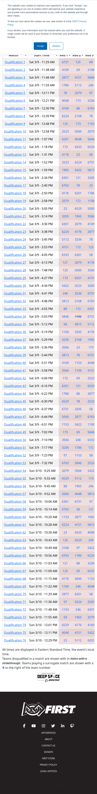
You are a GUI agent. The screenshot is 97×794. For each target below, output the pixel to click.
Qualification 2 (15, 70)
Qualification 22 (15, 224)
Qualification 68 (15, 579)
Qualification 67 (15, 571)
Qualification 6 (15, 101)
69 (78, 70)
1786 (65, 85)
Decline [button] (56, 46)
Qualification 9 (15, 124)
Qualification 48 (15, 424)
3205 (91, 178)
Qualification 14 (15, 162)
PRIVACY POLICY (48, 764)
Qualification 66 (15, 563)
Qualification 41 (15, 370)
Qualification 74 (15, 625)
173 (78, 101)
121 (78, 178)
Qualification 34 (15, 316)
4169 (65, 70)
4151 (78, 77)
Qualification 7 (15, 108)
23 (78, 155)
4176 (65, 155)
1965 (65, 170)
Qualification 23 (15, 232)
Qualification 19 (15, 201)
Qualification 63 (15, 540)
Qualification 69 (15, 586)
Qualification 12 (15, 147)
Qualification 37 (15, 340)
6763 (91, 108)
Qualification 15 (15, 170)
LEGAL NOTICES (48, 771)
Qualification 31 (15, 293)
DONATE (48, 752)
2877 (65, 77)
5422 (78, 170)
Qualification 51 (15, 448)
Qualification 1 (15, 62)
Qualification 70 (15, 594)
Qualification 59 (15, 509)
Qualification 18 (15, 193)
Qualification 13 (15, 155)
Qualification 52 (15, 455)
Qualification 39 (15, 355)
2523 (65, 131)
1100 (91, 201)
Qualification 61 (15, 525)
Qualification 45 (15, 401)
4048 (65, 101)
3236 (91, 101)
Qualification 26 (15, 255)
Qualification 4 (15, 85)
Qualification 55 (15, 478)
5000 (78, 131)
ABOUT (48, 739)
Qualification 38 (15, 347)
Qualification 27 (15, 262)
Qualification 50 (15, 440)
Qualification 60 (15, 517)
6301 (65, 178)
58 (91, 255)
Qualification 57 (15, 494)
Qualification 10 (15, 131)
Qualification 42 (15, 378)
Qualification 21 (15, 216)
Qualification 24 (15, 239)
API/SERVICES (48, 732)
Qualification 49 (15, 432)
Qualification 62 (15, 532)
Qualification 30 (15, 286)
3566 (91, 216)
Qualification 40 (15, 363)
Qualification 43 (15, 386)
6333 (78, 147)
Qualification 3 (15, 77)
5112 (78, 85)
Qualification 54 (15, 471)
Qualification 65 (15, 555)
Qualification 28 (15, 270)
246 (90, 85)
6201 (65, 139)
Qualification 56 (15, 486)
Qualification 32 (15, 301)
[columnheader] (15, 55)
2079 (78, 93)
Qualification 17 (15, 185)
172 (65, 147)
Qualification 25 (15, 247)
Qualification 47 (15, 417)
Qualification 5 (15, 93)
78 (65, 93)
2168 (91, 70)
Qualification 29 (15, 278)
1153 (91, 124)
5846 (91, 77)
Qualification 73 (15, 617)
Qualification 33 (15, 309)
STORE (48, 758)
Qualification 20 (15, 208)
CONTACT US (48, 745)
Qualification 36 (15, 332)
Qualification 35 (15, 324)
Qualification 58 (15, 501)
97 (91, 93)
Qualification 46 (15, 409)
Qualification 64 (15, 548)
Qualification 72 (15, 609)
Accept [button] (40, 46)
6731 (65, 62)
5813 (91, 170)
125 (78, 62)
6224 (65, 116)
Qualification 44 (15, 394)
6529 (91, 147)
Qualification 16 (15, 178)
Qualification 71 (15, 602)
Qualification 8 (15, 116)
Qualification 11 (15, 139)
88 (91, 62)
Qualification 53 (15, 463)
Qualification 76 (15, 640)
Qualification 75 (15, 633)
